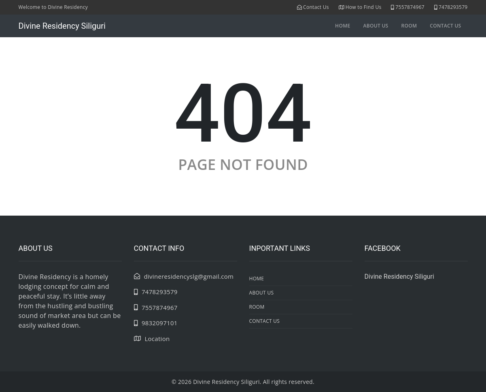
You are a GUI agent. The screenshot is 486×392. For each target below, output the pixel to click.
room (409, 25)
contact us (445, 25)
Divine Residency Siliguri (62, 26)
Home (342, 25)
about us (375, 25)
